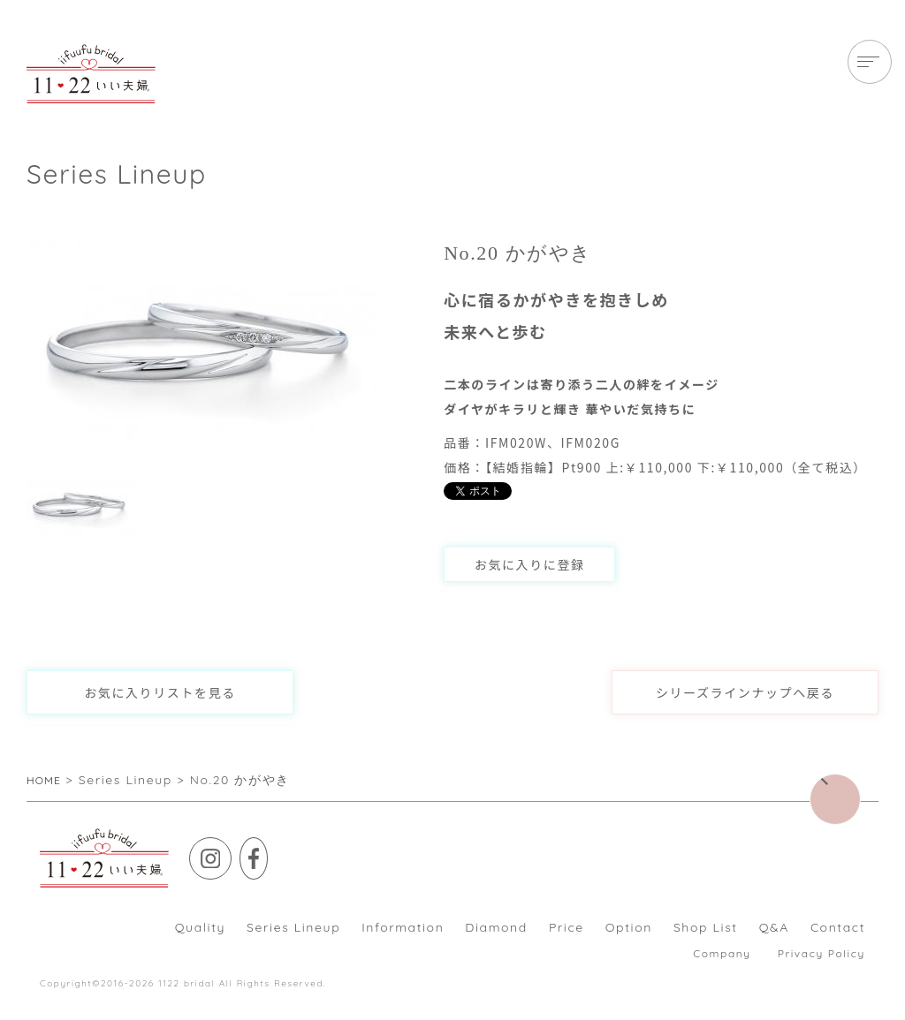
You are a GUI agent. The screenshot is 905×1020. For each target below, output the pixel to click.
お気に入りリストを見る (160, 692)
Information (402, 927)
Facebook (281, 850)
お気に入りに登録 (530, 564)
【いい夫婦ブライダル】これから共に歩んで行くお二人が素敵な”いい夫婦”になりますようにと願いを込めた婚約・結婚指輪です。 (91, 73)
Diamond (496, 927)
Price (566, 927)
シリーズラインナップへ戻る (745, 692)
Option (628, 927)
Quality (200, 927)
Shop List (705, 927)
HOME (47, 780)
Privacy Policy (821, 953)
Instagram (231, 850)
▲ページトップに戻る (860, 787)
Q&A (774, 927)
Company (721, 953)
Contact (837, 927)
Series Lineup (293, 927)
